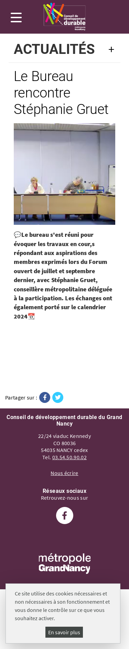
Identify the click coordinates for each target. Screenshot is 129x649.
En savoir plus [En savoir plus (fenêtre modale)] (64, 632)
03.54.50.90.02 (69, 457)
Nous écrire (64, 473)
